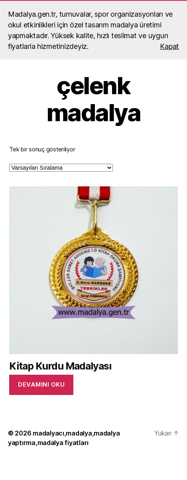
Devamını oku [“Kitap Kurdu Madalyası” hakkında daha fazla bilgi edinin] (41, 384)
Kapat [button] (169, 46)
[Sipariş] (61, 168)
